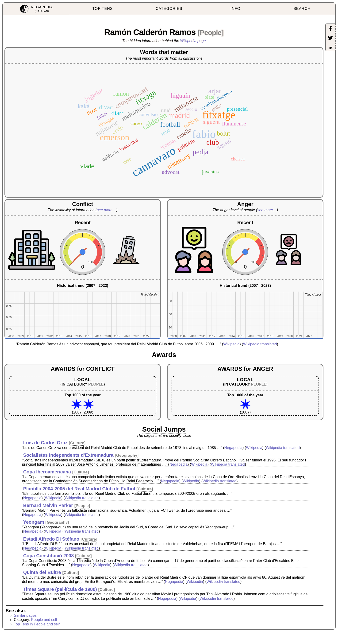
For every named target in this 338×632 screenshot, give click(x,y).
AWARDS (63, 369)
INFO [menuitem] (235, 9)
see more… (106, 210)
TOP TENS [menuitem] (102, 9)
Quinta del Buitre (42, 572)
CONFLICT (100, 369)
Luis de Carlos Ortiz (45, 442)
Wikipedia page (193, 41)
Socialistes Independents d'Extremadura (68, 455)
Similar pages (25, 615)
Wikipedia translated (260, 344)
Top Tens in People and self (37, 624)
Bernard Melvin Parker (48, 505)
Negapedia (233, 448)
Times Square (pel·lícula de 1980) (60, 589)
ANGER (263, 369)
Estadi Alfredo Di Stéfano (51, 539)
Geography (126, 455)
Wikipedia (231, 344)
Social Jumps (164, 429)
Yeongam (33, 522)
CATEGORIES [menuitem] (169, 9)
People (210, 32)
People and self (44, 620)
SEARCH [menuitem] (302, 9)
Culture (77, 443)
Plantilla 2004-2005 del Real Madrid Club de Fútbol (79, 488)
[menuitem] (36, 9)
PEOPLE (96, 384)
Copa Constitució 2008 (48, 555)
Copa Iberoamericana (47, 471)
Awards (164, 355)
